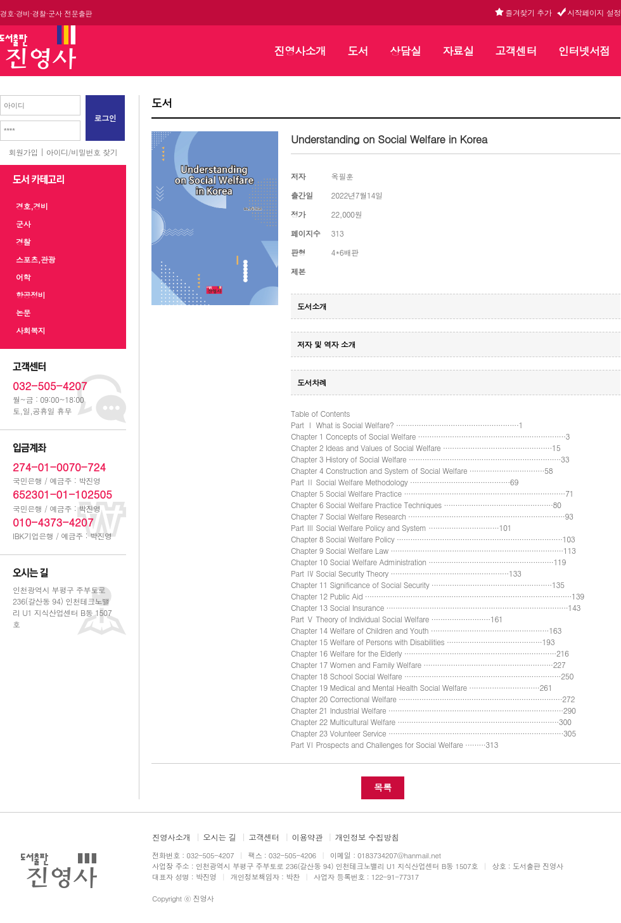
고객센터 (516, 50)
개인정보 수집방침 (367, 837)
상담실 (405, 50)
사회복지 (30, 330)
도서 (357, 50)
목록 (383, 787)
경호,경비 (32, 205)
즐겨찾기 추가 (528, 12)
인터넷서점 (584, 50)
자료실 (457, 50)
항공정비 (30, 294)
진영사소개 (300, 50)
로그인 (105, 117)
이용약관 (307, 837)
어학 (23, 277)
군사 (23, 223)
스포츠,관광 (35, 259)
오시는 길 (219, 837)
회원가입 (23, 152)
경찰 (23, 241)
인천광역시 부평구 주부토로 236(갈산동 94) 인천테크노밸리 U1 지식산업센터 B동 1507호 (62, 606)
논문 (23, 312)
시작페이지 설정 (594, 12)
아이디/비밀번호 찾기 (82, 152)
